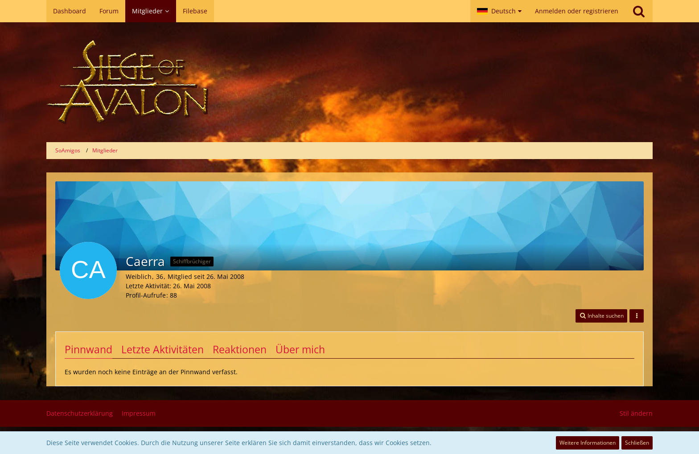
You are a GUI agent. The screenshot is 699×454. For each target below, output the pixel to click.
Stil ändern (636, 413)
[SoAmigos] (349, 82)
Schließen (637, 442)
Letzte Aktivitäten (162, 349)
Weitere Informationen (587, 442)
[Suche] (639, 11)
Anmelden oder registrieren (576, 11)
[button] (499, 11)
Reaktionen (240, 349)
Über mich (300, 349)
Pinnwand (88, 349)
